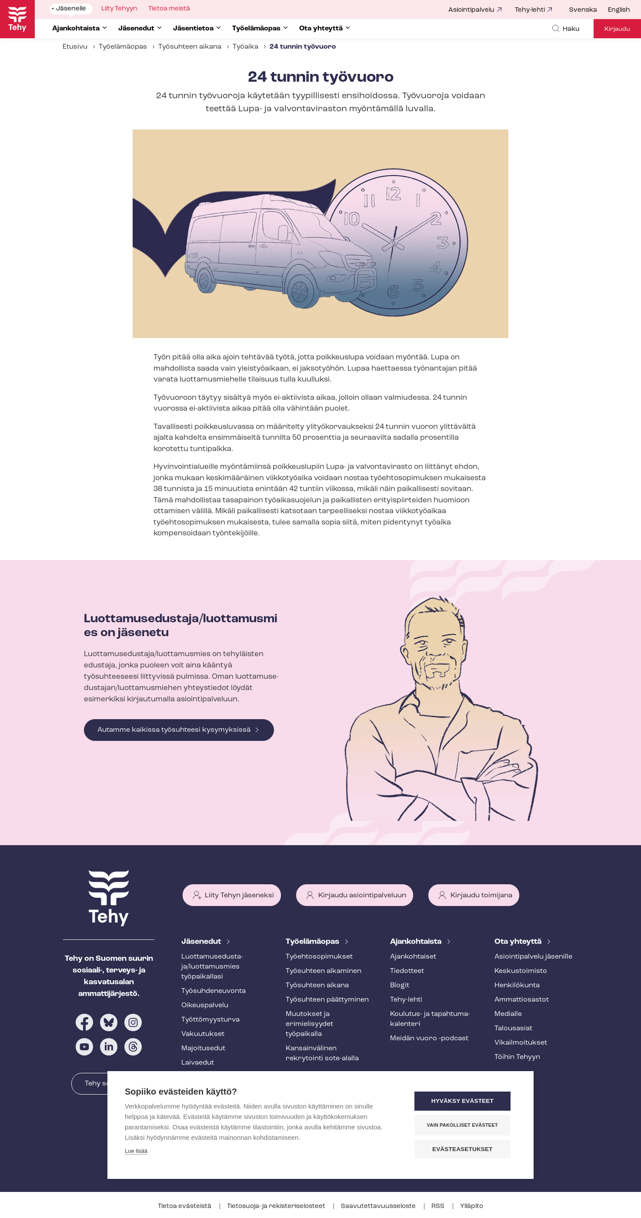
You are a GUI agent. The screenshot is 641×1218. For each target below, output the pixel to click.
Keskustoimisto (520, 971)
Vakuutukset (202, 1034)
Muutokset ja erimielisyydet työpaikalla (309, 1024)
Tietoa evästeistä (185, 1206)
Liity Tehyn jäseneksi (239, 895)
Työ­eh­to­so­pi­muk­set (319, 956)
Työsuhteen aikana (189, 46)
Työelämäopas (123, 46)
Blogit (399, 985)
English (619, 10)
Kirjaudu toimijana (481, 895)
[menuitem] (588, 10)
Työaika (245, 46)
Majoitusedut (203, 1048)
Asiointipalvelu (471, 10)
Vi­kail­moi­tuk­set (520, 1042)
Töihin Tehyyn (517, 1057)
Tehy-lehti (530, 10)
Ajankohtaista (416, 942)
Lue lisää (136, 1151)
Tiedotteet (407, 971)
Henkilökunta (517, 985)
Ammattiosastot (521, 999)
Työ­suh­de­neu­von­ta (213, 991)
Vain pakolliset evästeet (463, 1125)
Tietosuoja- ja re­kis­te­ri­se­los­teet (277, 1206)
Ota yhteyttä (518, 942)
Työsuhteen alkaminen (323, 971)
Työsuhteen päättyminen (327, 999)
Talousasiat (513, 1028)
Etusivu (75, 46)
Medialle (508, 1014)
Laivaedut (197, 1062)
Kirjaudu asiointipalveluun (362, 895)
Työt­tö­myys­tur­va (210, 1019)
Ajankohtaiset (413, 956)
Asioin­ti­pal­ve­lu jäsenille (533, 956)
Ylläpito (471, 1206)
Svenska (583, 10)
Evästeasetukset (464, 1149)
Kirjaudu (617, 29)
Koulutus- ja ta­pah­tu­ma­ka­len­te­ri (430, 1019)
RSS (438, 1206)
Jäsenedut (202, 942)
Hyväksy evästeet (464, 1101)
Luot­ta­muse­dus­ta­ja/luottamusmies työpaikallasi (212, 966)
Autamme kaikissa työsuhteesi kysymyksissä (173, 730)
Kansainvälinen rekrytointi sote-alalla (322, 1053)
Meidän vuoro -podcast (429, 1038)
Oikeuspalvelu (204, 1005)
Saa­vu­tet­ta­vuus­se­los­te (379, 1206)
